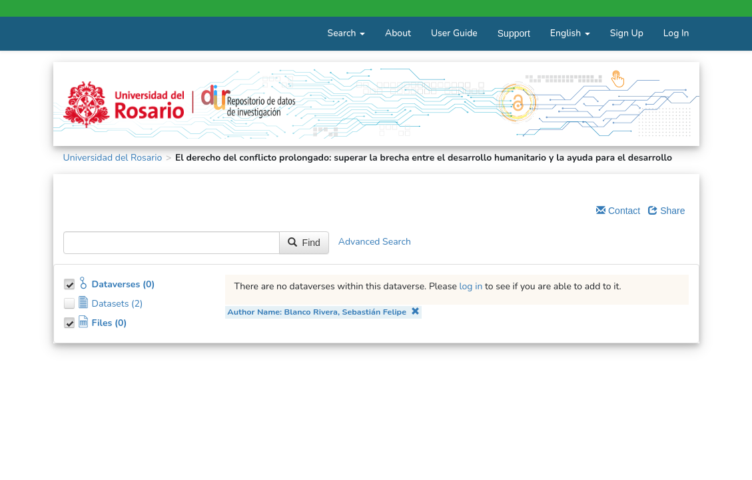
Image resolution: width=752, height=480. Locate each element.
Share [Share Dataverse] (666, 210)
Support (514, 33)
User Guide (454, 33)
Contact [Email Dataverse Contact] (618, 210)
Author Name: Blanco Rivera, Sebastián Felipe (323, 311)
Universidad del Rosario (113, 157)
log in (471, 286)
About (398, 33)
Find (304, 242)
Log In (676, 33)
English (570, 33)
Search (346, 33)
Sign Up (626, 33)
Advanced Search (374, 242)
